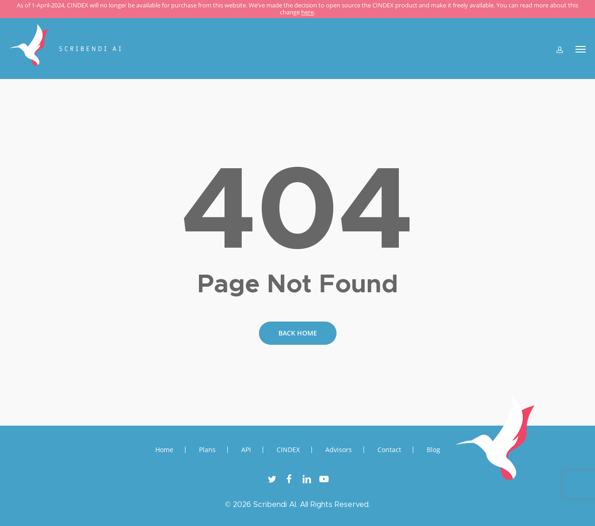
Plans (207, 450)
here (307, 12)
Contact (389, 450)
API (246, 450)
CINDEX (288, 450)
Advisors (338, 450)
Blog (433, 450)
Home (164, 450)
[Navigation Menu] (580, 48)
